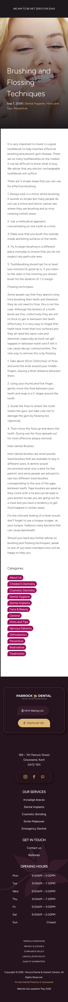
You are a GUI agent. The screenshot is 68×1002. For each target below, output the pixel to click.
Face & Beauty (19, 609)
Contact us (34, 848)
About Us (16, 577)
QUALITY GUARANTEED (34, 961)
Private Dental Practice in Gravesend (34, 982)
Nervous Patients (21, 628)
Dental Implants (20, 603)
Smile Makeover (34, 821)
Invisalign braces (34, 799)
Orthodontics (18, 634)
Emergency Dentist (34, 828)
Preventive (20, 108)
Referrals (34, 855)
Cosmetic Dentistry (22, 590)
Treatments (17, 653)
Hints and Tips (19, 622)
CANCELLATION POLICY (34, 956)
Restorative (17, 647)
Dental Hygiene (35, 103)
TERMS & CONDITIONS (34, 941)
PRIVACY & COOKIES (34, 946)
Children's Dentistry (22, 584)
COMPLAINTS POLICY (34, 951)
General (15, 615)
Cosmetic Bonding (34, 814)
